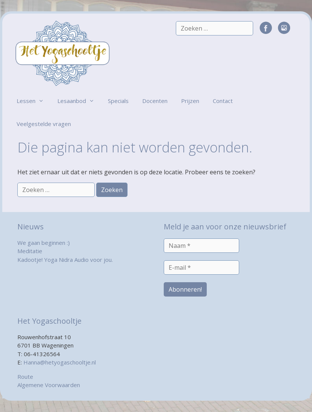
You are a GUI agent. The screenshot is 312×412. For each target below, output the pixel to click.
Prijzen (190, 101)
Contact (223, 101)
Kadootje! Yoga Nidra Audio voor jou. (65, 259)
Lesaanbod (79, 100)
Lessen (34, 100)
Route (25, 376)
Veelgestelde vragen (44, 124)
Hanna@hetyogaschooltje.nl (59, 362)
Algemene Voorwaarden (48, 385)
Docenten (155, 101)
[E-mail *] (201, 267)
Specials (118, 101)
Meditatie (29, 251)
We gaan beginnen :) (43, 242)
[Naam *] (201, 245)
